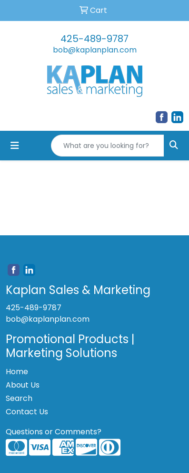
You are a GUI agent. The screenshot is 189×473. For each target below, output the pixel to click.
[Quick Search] (107, 146)
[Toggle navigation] (15, 145)
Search (19, 398)
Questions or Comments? (53, 431)
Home (17, 371)
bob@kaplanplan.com (95, 49)
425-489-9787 (94, 38)
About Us (23, 384)
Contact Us (27, 411)
